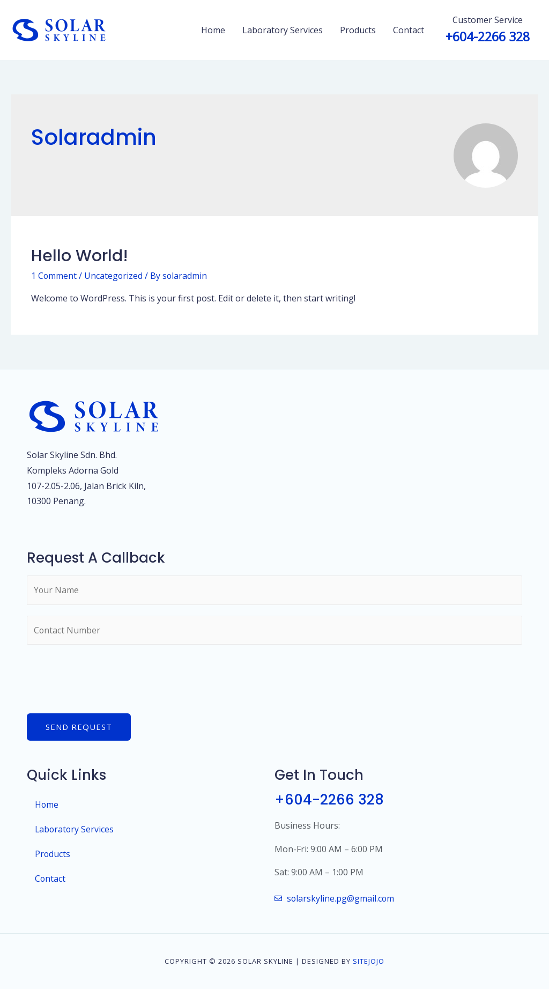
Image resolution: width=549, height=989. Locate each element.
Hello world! (79, 256)
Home (213, 30)
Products (358, 30)
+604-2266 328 (329, 800)
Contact (408, 30)
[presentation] (108, 677)
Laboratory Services (282, 30)
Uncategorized (114, 276)
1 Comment (54, 276)
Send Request (79, 727)
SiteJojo (368, 961)
